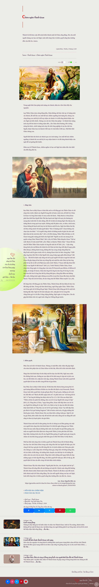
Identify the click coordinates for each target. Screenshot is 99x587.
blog (90, 580)
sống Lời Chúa (10, 261)
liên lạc (13, 277)
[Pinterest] (21, 581)
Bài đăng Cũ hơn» (88, 572)
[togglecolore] (64, 62)
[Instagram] (12, 581)
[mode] (62, 62)
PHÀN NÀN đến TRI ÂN (32, 493)
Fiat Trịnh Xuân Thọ (36, 501)
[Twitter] (17, 581)
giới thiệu (5, 277)
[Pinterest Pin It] (60, 510)
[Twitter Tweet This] (49, 510)
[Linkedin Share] (39, 510)
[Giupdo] (26, 581)
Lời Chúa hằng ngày (9, 267)
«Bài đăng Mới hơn (77, 572)
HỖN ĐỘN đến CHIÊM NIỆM (34, 490)
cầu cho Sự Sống (10, 264)
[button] (96, 584)
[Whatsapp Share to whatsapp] (70, 510)
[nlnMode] (72, 62)
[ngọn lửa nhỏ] (7, 256)
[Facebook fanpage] (7, 581)
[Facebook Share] (29, 510)
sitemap (12, 271)
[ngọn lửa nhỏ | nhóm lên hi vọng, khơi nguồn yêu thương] (76, 581)
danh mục (12, 274)
